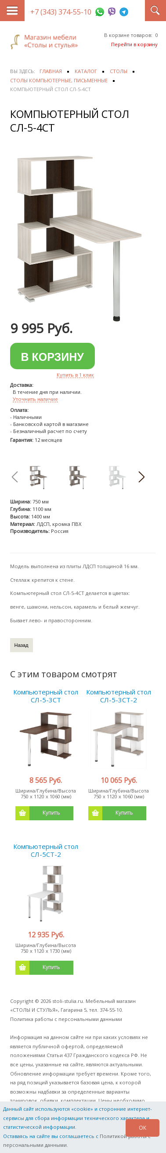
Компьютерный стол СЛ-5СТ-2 (45, 850)
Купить (37, 813)
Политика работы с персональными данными (66, 1019)
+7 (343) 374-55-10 (60, 12)
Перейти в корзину (134, 44)
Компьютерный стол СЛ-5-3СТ (45, 695)
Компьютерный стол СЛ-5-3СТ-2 (118, 695)
